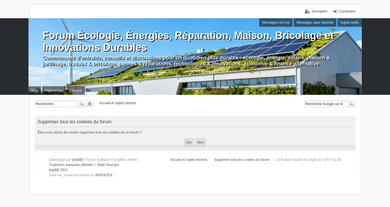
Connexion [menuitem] (347, 11)
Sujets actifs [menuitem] (349, 22)
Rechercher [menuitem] (54, 91)
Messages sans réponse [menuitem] (315, 22)
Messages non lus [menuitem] (276, 22)
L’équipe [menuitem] (76, 91)
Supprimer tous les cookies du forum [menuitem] (241, 160)
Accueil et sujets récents (188, 160)
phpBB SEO (58, 170)
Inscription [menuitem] (319, 11)
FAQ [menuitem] (34, 91)
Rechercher (81, 104)
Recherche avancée (90, 104)
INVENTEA (103, 175)
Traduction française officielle (71, 165)
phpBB (77, 160)
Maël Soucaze (108, 165)
